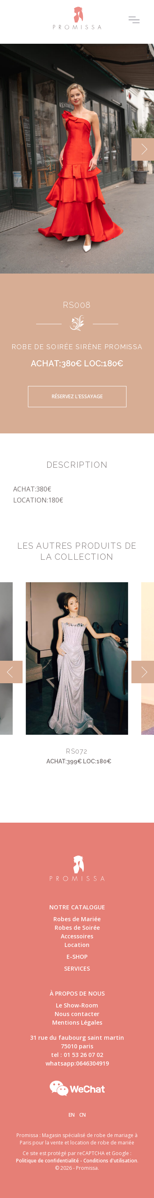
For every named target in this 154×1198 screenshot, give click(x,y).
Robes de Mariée (77, 919)
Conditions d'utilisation (110, 1160)
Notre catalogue (77, 907)
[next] (142, 149)
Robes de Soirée (77, 927)
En (72, 1114)
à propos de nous (77, 993)
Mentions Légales (77, 1022)
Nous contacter (77, 1014)
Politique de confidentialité (47, 1160)
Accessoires (77, 936)
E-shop (77, 956)
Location (77, 945)
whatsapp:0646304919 (77, 1063)
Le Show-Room (77, 1005)
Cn (82, 1114)
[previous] (11, 672)
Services (77, 968)
